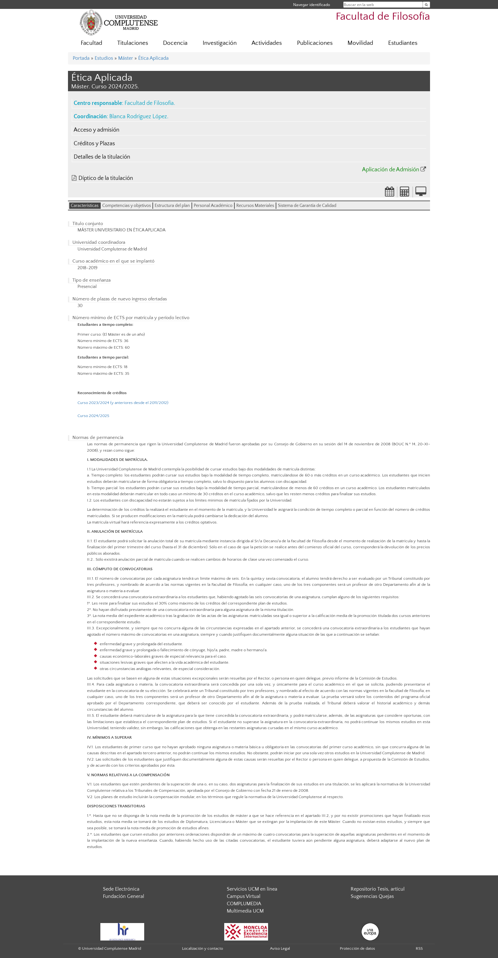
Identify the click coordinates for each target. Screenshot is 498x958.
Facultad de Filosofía (383, 17)
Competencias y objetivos (126, 205)
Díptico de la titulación (105, 178)
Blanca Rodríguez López (138, 116)
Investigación (220, 43)
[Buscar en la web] (426, 5)
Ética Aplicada (153, 58)
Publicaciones (315, 43)
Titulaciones (132, 43)
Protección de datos (357, 948)
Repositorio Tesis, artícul (378, 889)
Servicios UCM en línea (252, 889)
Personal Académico (213, 205)
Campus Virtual (243, 896)
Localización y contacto (202, 948)
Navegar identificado (311, 4)
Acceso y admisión (96, 130)
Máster (125, 58)
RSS (419, 948)
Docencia (175, 43)
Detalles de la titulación (102, 157)
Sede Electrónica (121, 889)
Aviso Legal (280, 948)
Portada (81, 58)
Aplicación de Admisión (390, 170)
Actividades (267, 43)
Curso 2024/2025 (93, 416)
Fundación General (123, 896)
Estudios (104, 58)
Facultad (91, 43)
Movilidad (360, 43)
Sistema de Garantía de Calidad (307, 205)
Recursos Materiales (255, 205)
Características (84, 205)
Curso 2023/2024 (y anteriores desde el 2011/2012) (122, 402)
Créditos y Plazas (94, 143)
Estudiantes (402, 43)
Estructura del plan (172, 205)
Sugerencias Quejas (372, 896)
